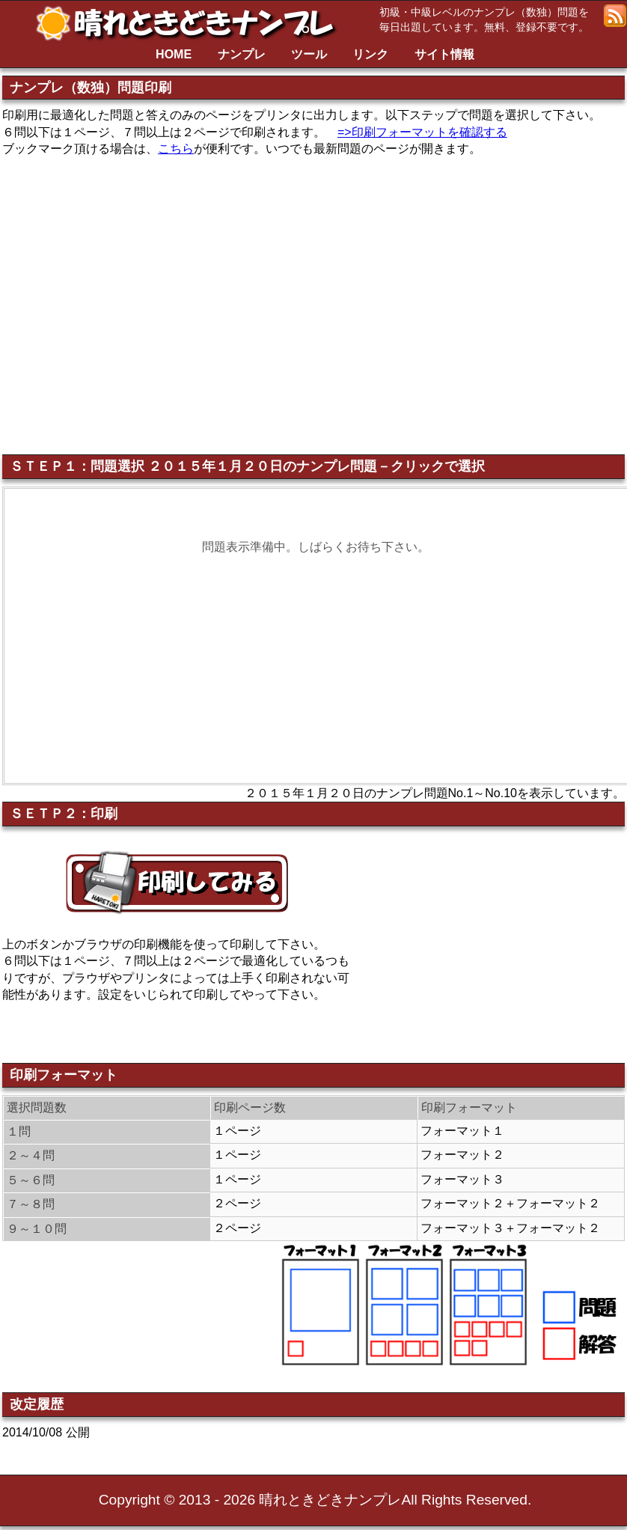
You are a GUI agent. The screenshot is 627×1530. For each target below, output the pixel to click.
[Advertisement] (499, 946)
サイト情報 (444, 54)
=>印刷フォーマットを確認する (422, 132)
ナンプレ (242, 54)
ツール (309, 54)
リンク (370, 54)
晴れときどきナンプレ (191, 23)
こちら (176, 148)
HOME (174, 54)
